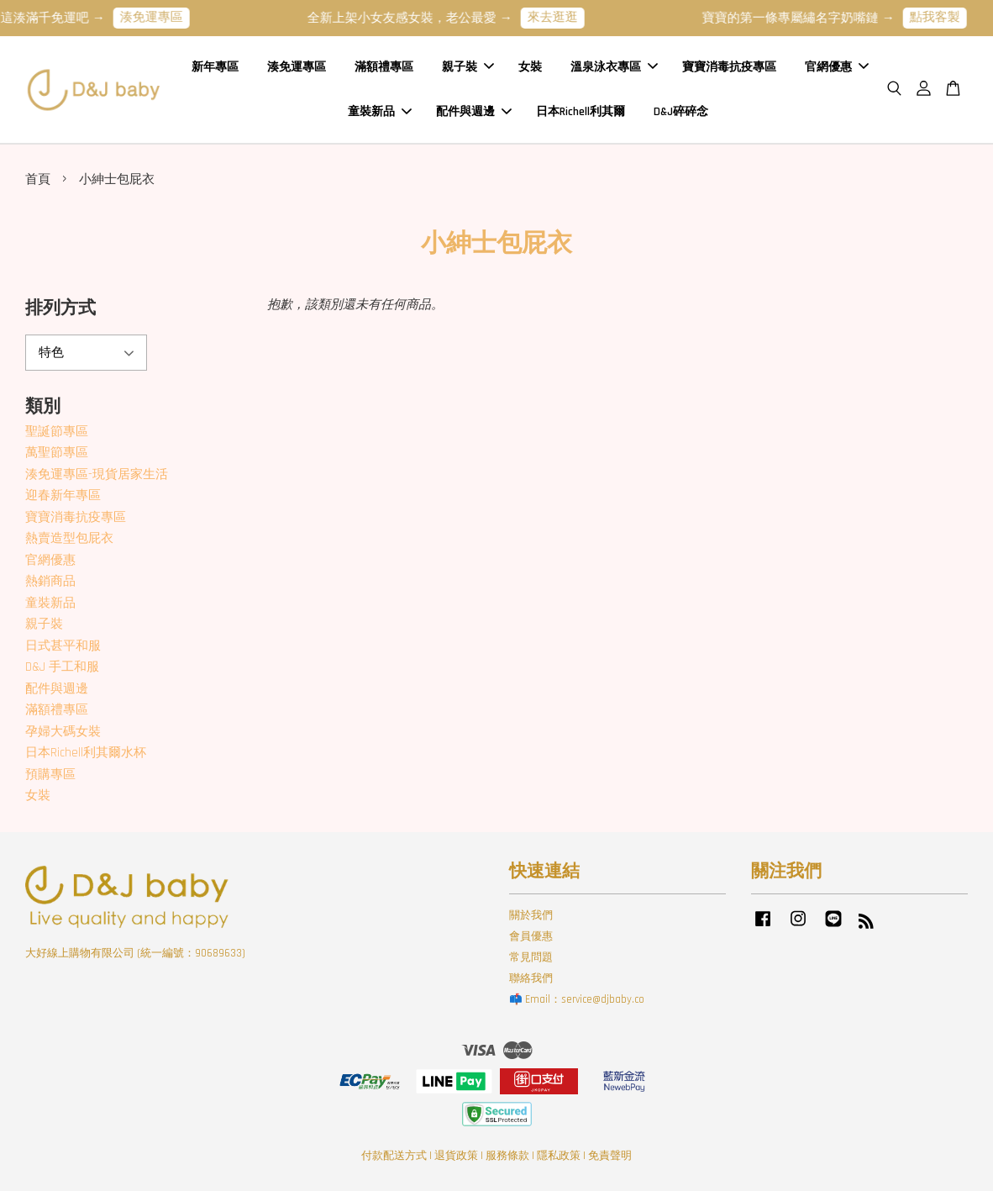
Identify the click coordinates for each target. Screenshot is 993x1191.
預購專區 (50, 775)
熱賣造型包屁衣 (69, 538)
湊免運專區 (161, 17)
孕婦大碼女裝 (63, 732)
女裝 (530, 66)
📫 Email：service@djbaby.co (576, 999)
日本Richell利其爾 (580, 111)
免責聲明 (610, 1155)
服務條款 (507, 1155)
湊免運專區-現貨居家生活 (96, 474)
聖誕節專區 (56, 432)
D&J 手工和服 (62, 667)
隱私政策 (559, 1155)
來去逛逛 (563, 17)
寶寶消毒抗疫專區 (729, 66)
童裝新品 (380, 111)
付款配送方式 (394, 1155)
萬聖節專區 (56, 453)
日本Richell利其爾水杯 (85, 753)
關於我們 (531, 915)
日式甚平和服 (63, 646)
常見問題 (531, 957)
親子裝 (468, 66)
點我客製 (945, 17)
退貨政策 (456, 1155)
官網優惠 (837, 66)
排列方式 (60, 308)
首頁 (37, 179)
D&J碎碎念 (681, 111)
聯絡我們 (531, 978)
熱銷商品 (50, 581)
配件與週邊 (474, 111)
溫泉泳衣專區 (614, 66)
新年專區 (215, 66)
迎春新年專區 (63, 495)
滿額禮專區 (384, 66)
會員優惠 (531, 936)
